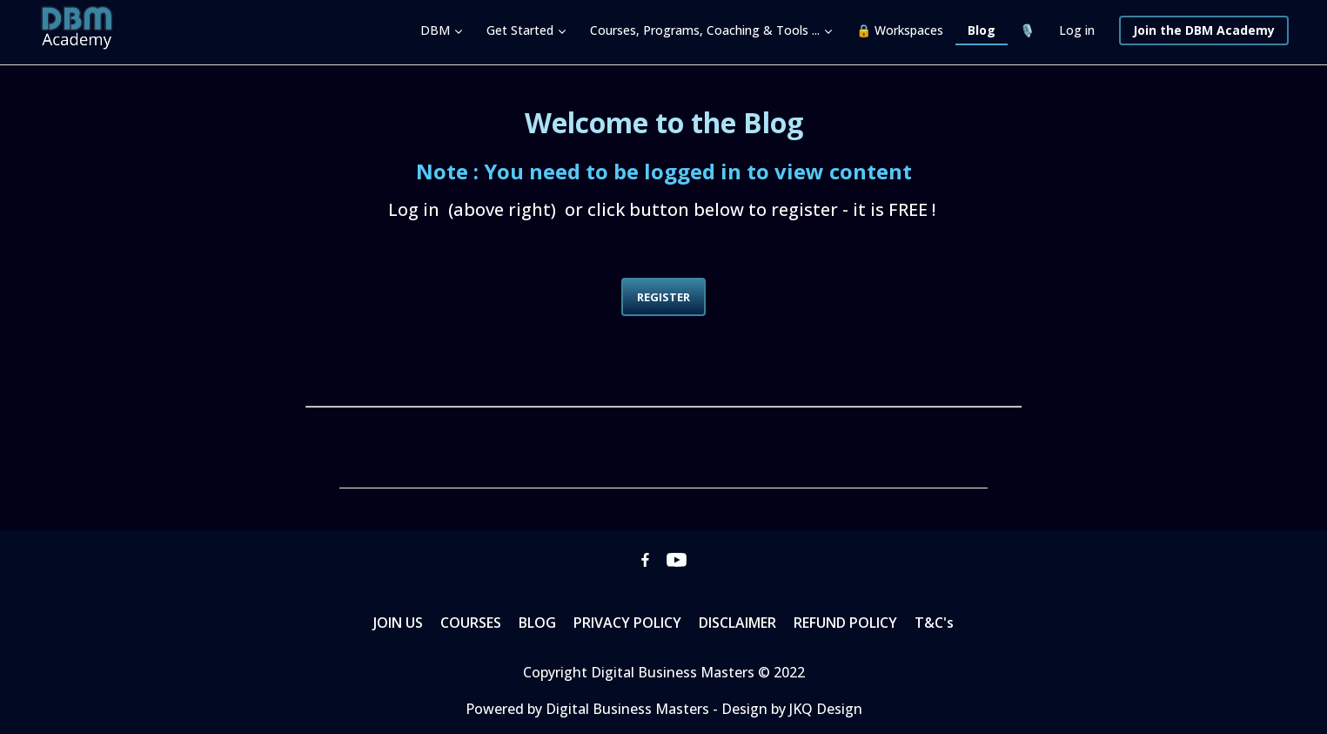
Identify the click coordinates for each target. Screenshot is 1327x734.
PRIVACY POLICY (627, 622)
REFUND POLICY (845, 622)
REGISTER (663, 297)
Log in (1077, 30)
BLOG (537, 622)
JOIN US (398, 622)
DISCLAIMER (737, 622)
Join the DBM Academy (1204, 30)
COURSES (470, 622)
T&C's (934, 622)
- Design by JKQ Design (787, 708)
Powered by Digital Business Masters (589, 708)
